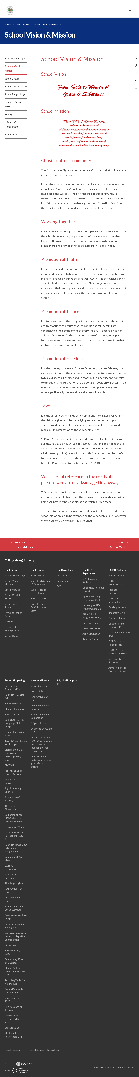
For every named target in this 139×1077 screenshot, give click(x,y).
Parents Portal (116, 575)
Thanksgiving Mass (15, 883)
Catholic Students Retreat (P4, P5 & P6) (14, 836)
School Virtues (12, 78)
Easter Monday (13, 703)
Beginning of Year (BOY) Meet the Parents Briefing (14, 818)
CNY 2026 (10, 765)
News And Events (40, 680)
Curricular (62, 575)
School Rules (11, 134)
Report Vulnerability (14, 1050)
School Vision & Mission (12, 68)
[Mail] (135, 71)
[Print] (135, 58)
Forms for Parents (118, 618)
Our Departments (66, 569)
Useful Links (37, 691)
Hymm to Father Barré (13, 104)
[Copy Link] (135, 65)
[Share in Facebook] (135, 79)
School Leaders (39, 575)
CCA (59, 586)
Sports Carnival (13, 714)
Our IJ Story (11, 569)
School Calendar (39, 685)
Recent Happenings (15, 680)
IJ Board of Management (11, 124)
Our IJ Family (37, 569)
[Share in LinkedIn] (135, 86)
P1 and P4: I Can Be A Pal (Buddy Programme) (16, 848)
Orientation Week (14, 826)
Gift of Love (11, 944)
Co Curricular (64, 580)
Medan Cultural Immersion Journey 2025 (15, 971)
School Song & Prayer (15, 94)
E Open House (38, 723)
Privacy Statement (35, 1050)
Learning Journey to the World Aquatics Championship (15, 936)
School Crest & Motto (16, 86)
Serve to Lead (12, 1027)
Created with (20, 1064)
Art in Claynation (91, 633)
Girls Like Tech (90, 622)
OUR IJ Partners (117, 569)
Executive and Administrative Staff (38, 607)
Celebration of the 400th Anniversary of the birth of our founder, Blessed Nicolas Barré (42, 744)
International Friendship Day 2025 (13, 1019)
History (8, 114)
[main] (69, 284)
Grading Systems (117, 607)
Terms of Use (53, 1050)
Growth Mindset (91, 628)
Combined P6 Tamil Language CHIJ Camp (15, 723)
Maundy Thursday (14, 708)
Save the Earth (90, 639)
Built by (19, 1070)
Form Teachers (38, 598)
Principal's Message (15, 58)
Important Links (116, 612)
